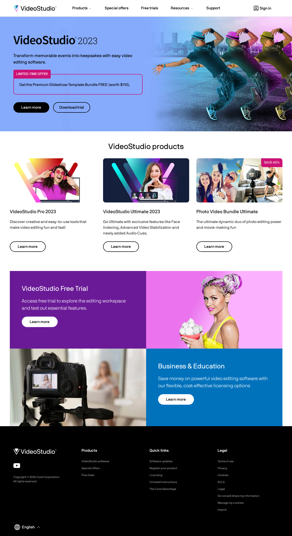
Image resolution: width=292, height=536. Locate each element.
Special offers (92, 468)
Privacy (223, 468)
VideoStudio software (98, 461)
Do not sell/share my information (242, 496)
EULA (222, 482)
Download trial (71, 107)
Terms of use (227, 461)
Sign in (262, 8)
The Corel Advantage (165, 489)
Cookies (224, 475)
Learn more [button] (31, 107)
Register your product (165, 468)
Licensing (156, 475)
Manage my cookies (233, 502)
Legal (222, 489)
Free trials (89, 475)
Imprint (223, 509)
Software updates (162, 461)
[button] (82, 8)
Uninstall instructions (165, 482)
